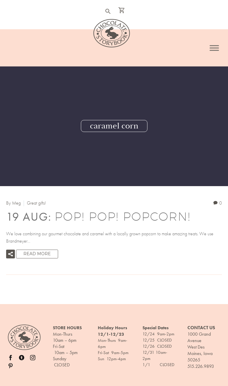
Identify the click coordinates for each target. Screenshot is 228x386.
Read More (37, 253)
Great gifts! (36, 203)
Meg (16, 203)
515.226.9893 (200, 366)
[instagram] (32, 357)
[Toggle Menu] (214, 48)
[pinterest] (10, 365)
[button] (10, 254)
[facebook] (10, 357)
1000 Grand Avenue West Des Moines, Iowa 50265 (200, 347)
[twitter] (21, 357)
